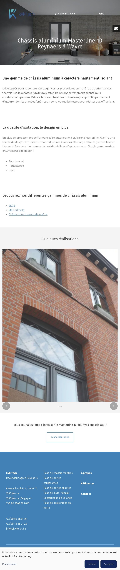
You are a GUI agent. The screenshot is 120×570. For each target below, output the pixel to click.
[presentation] (6, 407)
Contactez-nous (60, 438)
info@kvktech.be (16, 528)
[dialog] (60, 559)
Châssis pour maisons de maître (28, 215)
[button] (58, 407)
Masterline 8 (16, 211)
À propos (86, 473)
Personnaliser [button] (9, 564)
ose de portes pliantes (58, 487)
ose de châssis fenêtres (59, 473)
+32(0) (9, 518)
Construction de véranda (58, 497)
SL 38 (12, 206)
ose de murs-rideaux (57, 492)
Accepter (109, 564)
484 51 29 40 (20, 518)
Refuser (92, 564)
